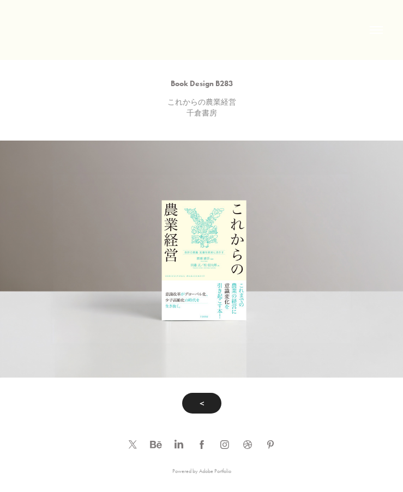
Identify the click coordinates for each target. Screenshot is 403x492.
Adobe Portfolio (215, 471)
